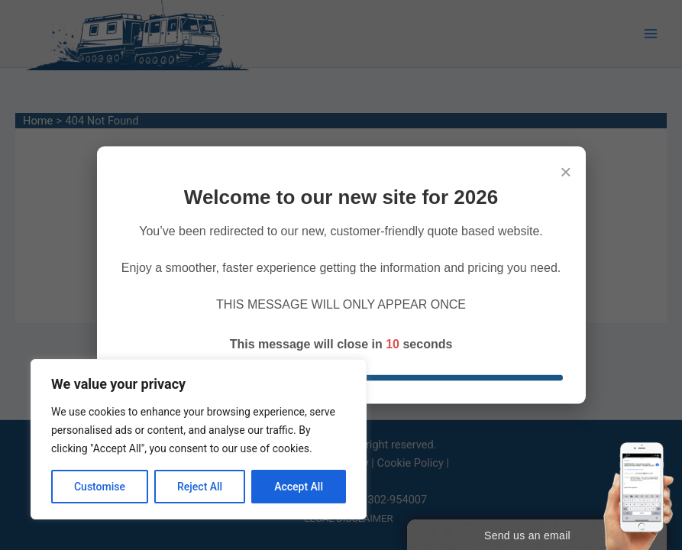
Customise (99, 486)
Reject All (199, 486)
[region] (199, 439)
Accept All (298, 486)
